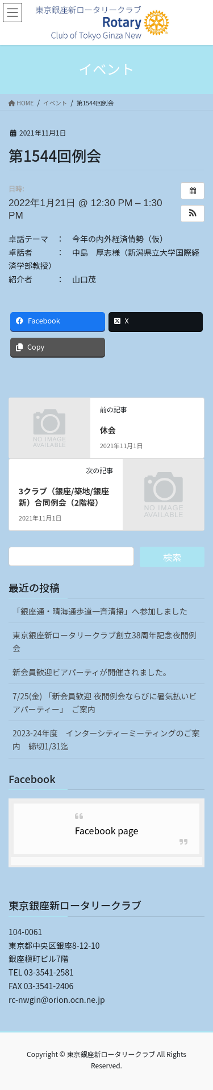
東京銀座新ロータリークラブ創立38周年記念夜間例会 (104, 641)
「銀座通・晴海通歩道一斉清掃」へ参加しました (99, 611)
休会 (108, 430)
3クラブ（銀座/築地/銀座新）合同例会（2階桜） (64, 496)
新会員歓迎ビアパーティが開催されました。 (91, 672)
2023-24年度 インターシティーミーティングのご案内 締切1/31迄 (106, 739)
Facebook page (107, 830)
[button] (192, 214)
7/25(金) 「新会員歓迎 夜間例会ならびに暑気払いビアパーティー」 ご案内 (104, 702)
